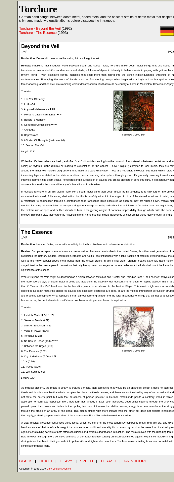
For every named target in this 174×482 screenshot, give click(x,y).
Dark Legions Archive (59, 468)
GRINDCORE (135, 461)
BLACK (25, 461)
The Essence (37, 232)
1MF (143, 134)
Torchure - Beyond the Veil (40, 28)
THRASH (108, 461)
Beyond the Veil (40, 46)
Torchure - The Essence (38, 33)
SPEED (86, 461)
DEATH (45, 461)
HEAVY (66, 461)
